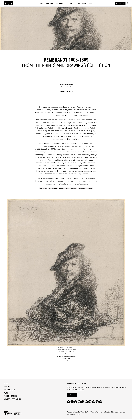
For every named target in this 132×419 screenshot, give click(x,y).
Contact (7, 387)
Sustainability (9, 390)
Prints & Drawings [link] (71, 188)
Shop (90, 3)
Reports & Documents (12, 399)
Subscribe (72, 395)
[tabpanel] (66, 28)
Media (6, 393)
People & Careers (10, 396)
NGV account (79, 389)
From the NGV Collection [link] (85, 188)
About (6, 384)
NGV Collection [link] (53, 188)
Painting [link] (61, 188)
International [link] (43, 188)
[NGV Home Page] (8, 3)
